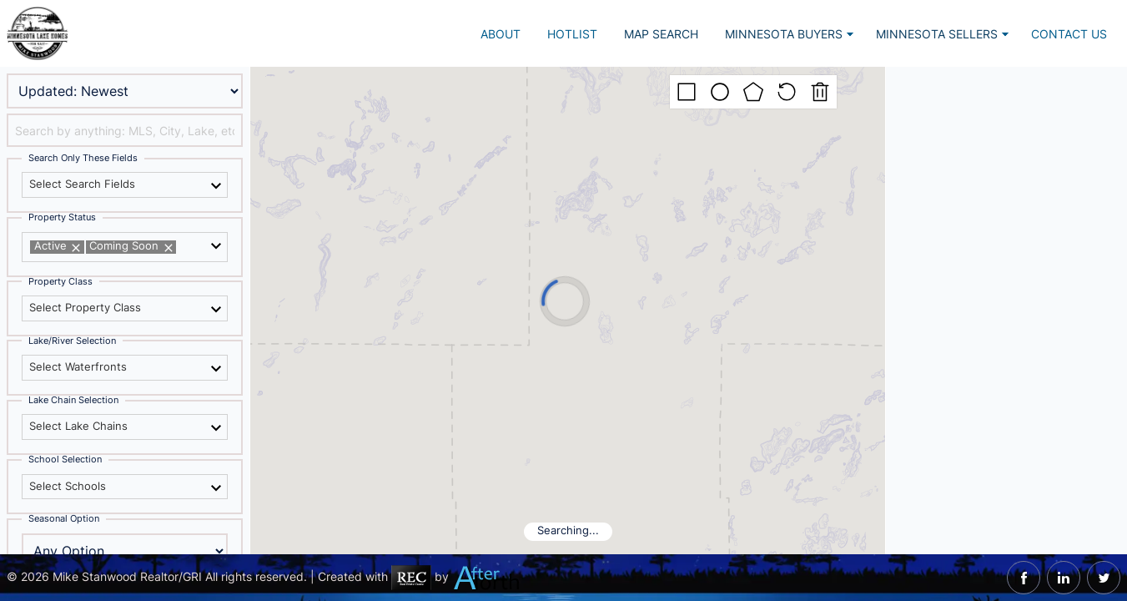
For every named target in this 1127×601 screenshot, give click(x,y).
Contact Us (1069, 34)
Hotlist (572, 34)
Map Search (661, 34)
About (500, 34)
